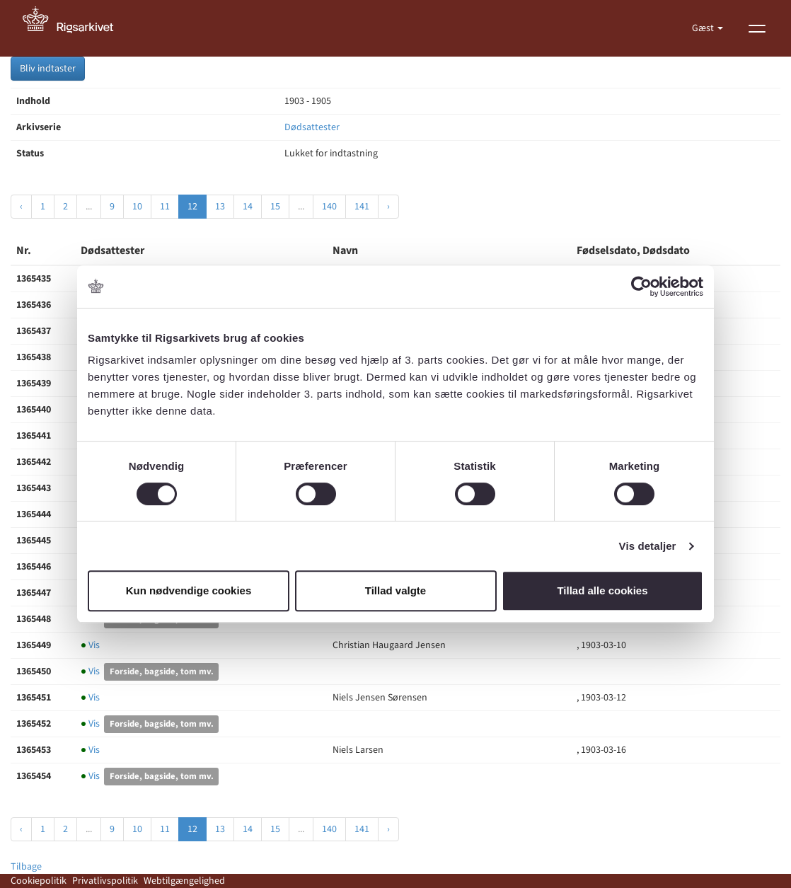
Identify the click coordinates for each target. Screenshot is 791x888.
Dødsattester (312, 127)
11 (165, 207)
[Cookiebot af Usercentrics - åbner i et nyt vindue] (641, 286)
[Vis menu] (757, 28)
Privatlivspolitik (105, 881)
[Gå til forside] (76, 28)
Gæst (704, 28)
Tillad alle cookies (602, 590)
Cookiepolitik (39, 881)
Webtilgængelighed (184, 881)
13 (220, 207)
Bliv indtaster (48, 69)
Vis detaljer (647, 546)
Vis (90, 645)
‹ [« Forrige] (21, 207)
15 (275, 207)
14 (248, 207)
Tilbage (26, 867)
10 (137, 207)
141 (361, 207)
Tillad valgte (395, 590)
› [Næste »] (388, 207)
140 (329, 207)
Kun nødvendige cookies (189, 590)
